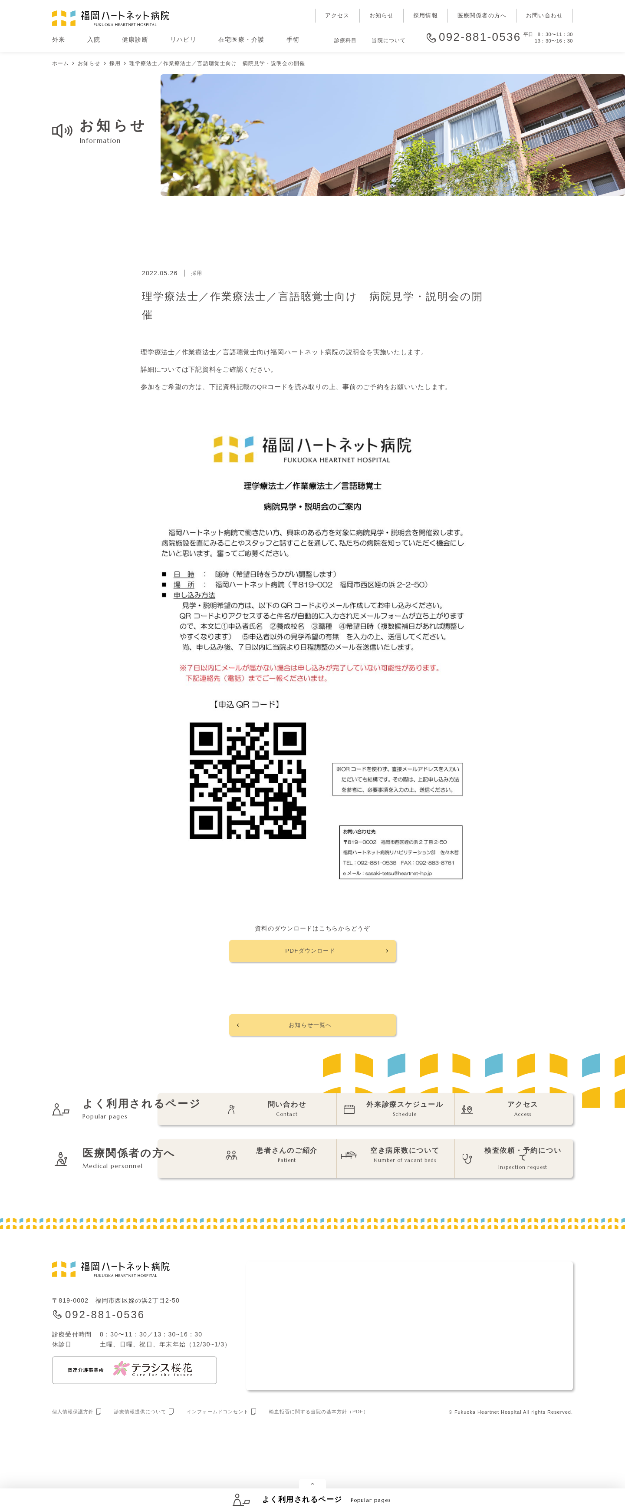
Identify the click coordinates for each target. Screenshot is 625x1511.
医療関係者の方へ (482, 15)
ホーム (60, 63)
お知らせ (381, 15)
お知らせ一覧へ (310, 1034)
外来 (59, 39)
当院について (388, 40)
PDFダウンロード (310, 954)
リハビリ (183, 39)
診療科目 (345, 40)
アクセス (337, 15)
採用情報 (425, 15)
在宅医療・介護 (241, 39)
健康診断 (135, 39)
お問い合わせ (544, 15)
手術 (293, 39)
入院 (94, 39)
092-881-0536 (480, 37)
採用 (115, 63)
